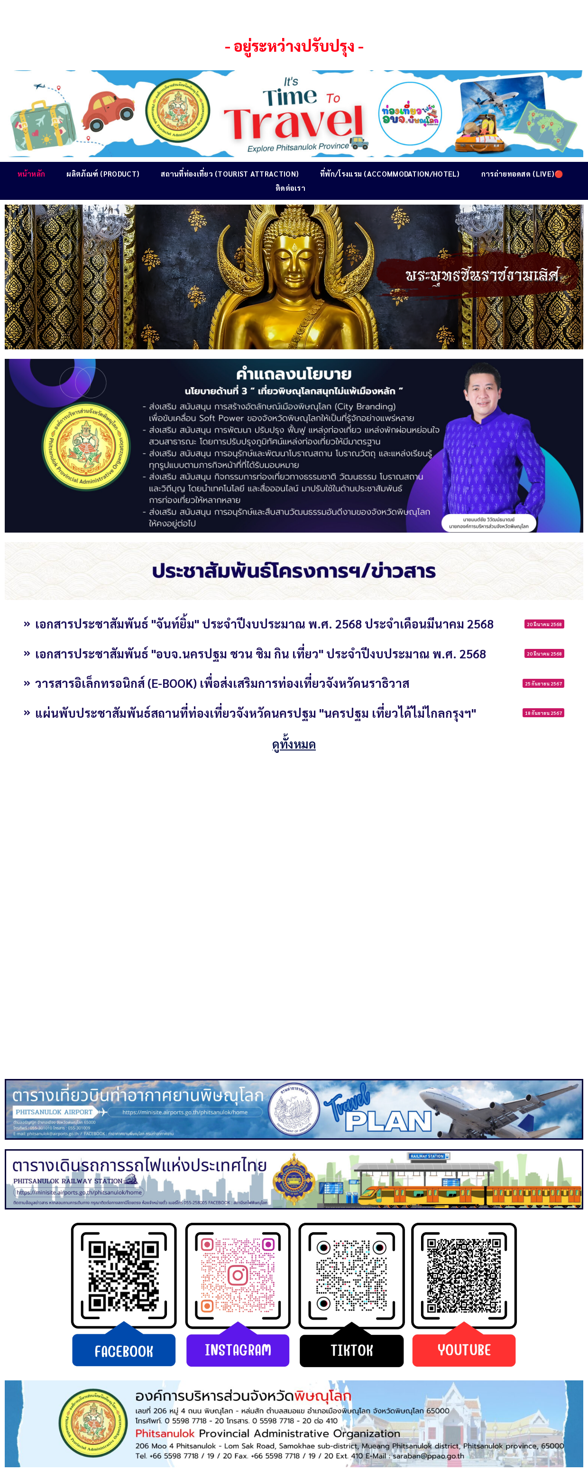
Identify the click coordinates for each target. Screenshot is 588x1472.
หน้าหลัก (32, 173)
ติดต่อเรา (290, 187)
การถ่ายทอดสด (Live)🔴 (522, 173)
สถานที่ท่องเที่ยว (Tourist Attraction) (230, 173)
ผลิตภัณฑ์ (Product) (102, 173)
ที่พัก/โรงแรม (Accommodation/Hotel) (390, 173)
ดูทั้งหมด (294, 743)
